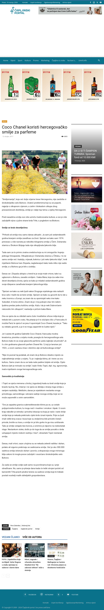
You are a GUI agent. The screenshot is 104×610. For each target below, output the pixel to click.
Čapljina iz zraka (58, 60)
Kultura (28, 60)
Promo (36, 60)
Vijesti (13, 60)
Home (5, 60)
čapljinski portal (26, 529)
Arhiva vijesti (67, 2)
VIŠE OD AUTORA (32, 537)
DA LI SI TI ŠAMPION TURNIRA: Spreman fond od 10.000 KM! (85, 154)
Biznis (4, 121)
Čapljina (15, 529)
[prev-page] (3, 575)
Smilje (37, 529)
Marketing (45, 60)
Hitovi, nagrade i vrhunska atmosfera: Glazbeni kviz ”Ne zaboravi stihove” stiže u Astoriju (34, 564)
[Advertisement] (52, 37)
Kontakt (25, 2)
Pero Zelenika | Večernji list (20, 525)
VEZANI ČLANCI (11, 537)
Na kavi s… (71, 60)
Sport (20, 60)
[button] (99, 60)
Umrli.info (83, 60)
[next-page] (8, 575)
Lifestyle (28, 556)
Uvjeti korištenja (36, 2)
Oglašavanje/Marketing (52, 2)
